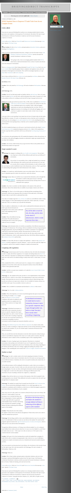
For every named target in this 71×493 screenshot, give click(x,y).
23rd (44, 52)
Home (21, 487)
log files (11, 96)
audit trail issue (33, 94)
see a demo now (20, 76)
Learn (43, 41)
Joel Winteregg (19, 481)
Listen (3, 41)
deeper (3, 72)
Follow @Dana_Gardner (55, 30)
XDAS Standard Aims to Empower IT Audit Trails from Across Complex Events (22, 22)
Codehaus (32, 286)
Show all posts (34, 16)
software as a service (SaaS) (12, 297)
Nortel (22, 198)
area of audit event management (30, 153)
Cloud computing (18, 480)
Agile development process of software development (29, 421)
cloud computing (19, 72)
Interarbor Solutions (35, 47)
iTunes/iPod (19, 41)
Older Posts (44, 487)
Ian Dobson (35, 76)
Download (32, 41)
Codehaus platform (19, 290)
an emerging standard (10, 67)
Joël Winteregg (19, 85)
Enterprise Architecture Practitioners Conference (22, 54)
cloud (15, 295)
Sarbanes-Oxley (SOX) (9, 237)
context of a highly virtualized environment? (36, 348)
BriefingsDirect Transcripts (35, 6)
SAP (25, 198)
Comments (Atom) (12, 490)
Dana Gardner (18, 47)
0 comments (12, 478)
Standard (23, 103)
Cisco (19, 198)
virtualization (10, 72)
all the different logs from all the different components (19, 324)
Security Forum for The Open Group (10, 78)
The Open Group (13, 43)
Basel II (42, 253)
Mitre (29, 129)
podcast (9, 41)
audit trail (9, 480)
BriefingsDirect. (10, 49)
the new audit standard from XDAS (24, 120)
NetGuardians (37, 85)
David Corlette (37, 383)
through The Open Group (32, 67)
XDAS (42, 59)
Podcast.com (27, 41)
